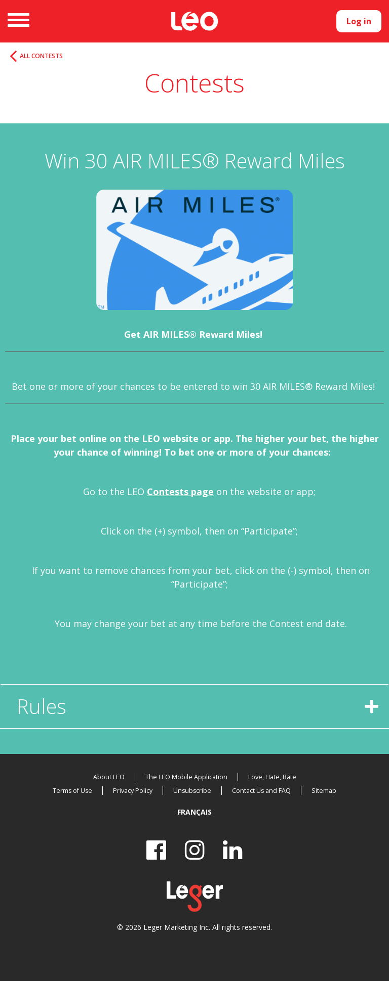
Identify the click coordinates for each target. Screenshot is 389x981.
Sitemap (321, 790)
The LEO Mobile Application (186, 777)
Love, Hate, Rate (270, 777)
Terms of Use (75, 790)
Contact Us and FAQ (260, 790)
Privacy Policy (134, 790)
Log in (358, 21)
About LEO (111, 777)
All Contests (49, 57)
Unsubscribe (192, 790)
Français (194, 812)
